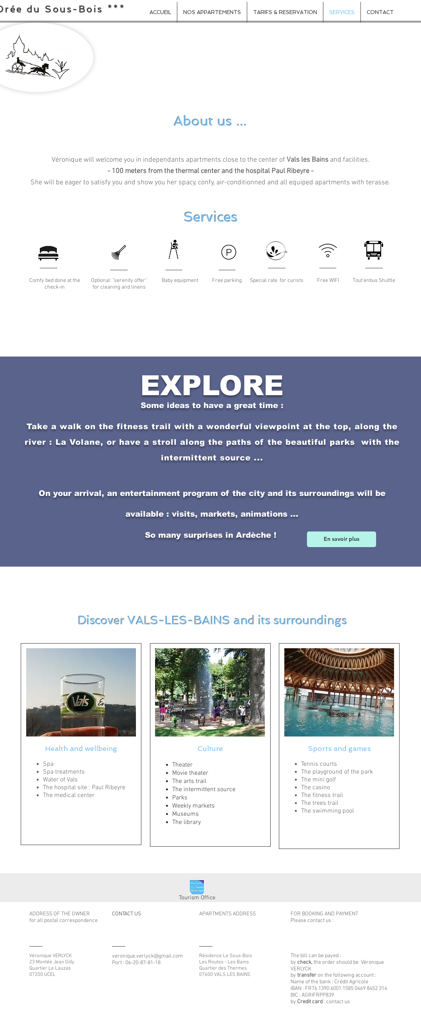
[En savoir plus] (341, 539)
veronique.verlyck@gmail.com (147, 956)
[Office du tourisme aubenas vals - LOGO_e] (197, 887)
